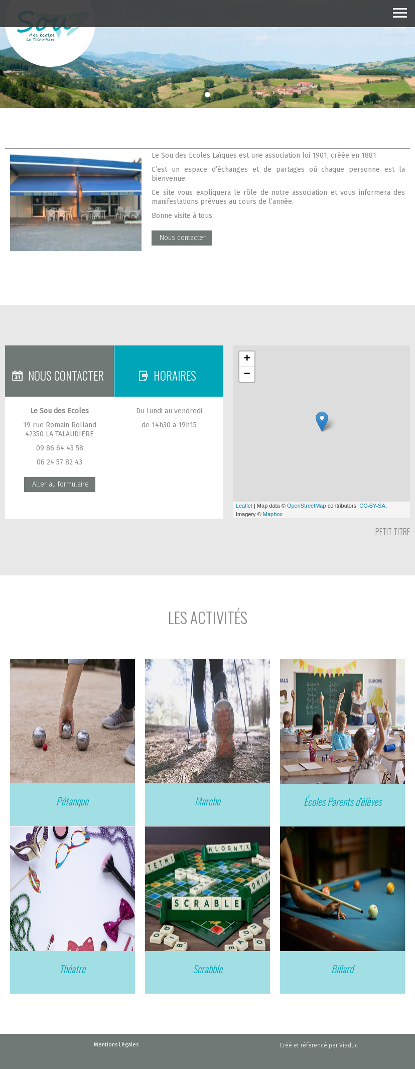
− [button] (247, 374)
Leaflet (244, 506)
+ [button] (247, 359)
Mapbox (273, 514)
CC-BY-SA (372, 506)
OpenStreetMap (306, 506)
